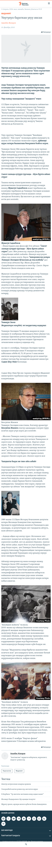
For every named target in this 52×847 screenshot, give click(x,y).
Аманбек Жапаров (8, 23)
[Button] (46, 32)
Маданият (6, 14)
